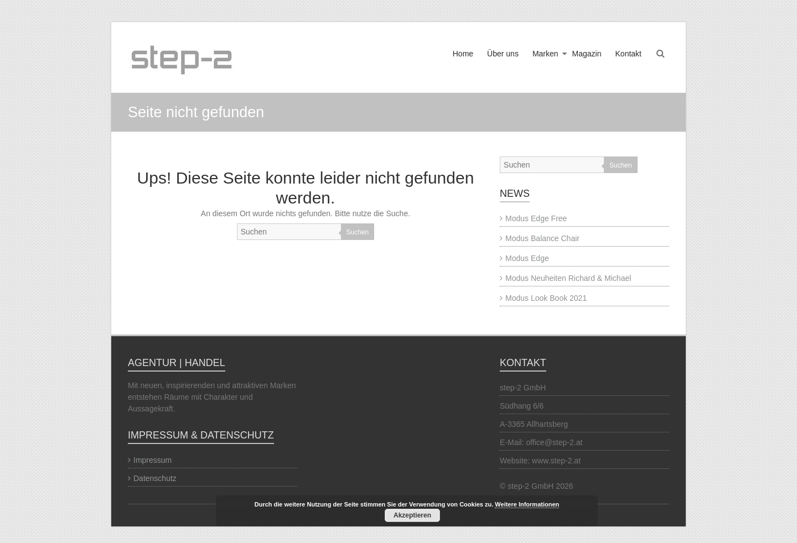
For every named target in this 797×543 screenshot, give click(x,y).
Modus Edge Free (536, 218)
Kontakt (628, 53)
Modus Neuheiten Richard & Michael (568, 278)
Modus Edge (527, 258)
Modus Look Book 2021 (546, 298)
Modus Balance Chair (542, 238)
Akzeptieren (412, 515)
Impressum (152, 460)
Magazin (587, 53)
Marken (545, 53)
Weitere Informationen (527, 504)
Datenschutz (155, 478)
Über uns (503, 53)
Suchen (357, 232)
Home (463, 53)
